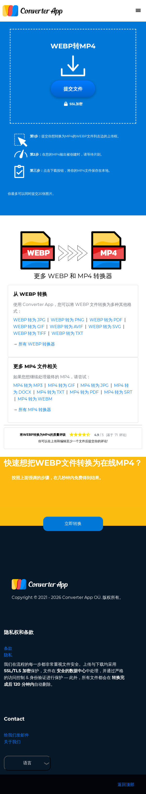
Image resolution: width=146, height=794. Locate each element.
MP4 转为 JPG (94, 385)
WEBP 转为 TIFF (29, 333)
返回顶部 (126, 784)
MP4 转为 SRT (118, 392)
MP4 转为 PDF (84, 392)
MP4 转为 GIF (61, 385)
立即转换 (73, 523)
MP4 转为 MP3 (27, 385)
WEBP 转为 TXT (67, 333)
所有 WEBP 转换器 (36, 344)
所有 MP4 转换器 (34, 409)
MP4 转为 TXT (50, 392)
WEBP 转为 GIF (28, 326)
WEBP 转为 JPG (29, 319)
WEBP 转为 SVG (104, 326)
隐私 (8, 654)
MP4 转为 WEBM (35, 398)
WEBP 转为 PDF (106, 319)
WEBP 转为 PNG (67, 319)
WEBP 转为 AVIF (66, 326)
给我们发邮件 (16, 735)
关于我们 (12, 741)
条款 (8, 648)
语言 (27, 762)
